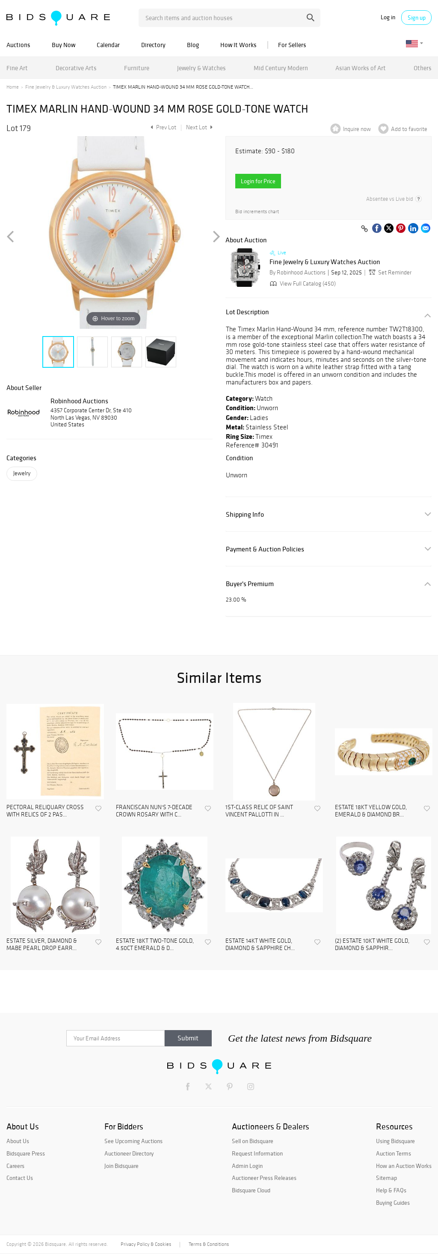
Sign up (417, 17)
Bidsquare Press (25, 1153)
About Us (17, 1141)
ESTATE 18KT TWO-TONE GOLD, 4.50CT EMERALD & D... (155, 945)
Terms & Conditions (209, 1244)
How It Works (238, 45)
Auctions (18, 45)
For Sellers (292, 45)
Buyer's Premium (250, 584)
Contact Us (19, 1178)
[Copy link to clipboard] (364, 229)
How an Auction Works (404, 1166)
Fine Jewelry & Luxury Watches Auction (66, 87)
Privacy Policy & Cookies (146, 1244)
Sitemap (386, 1178)
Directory (153, 45)
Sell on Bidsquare (252, 1141)
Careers (15, 1166)
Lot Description (247, 312)
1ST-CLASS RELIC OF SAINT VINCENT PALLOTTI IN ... (259, 811)
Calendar (108, 45)
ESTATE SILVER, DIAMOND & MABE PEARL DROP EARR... (41, 945)
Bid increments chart (257, 211)
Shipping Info (245, 514)
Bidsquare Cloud (251, 1190)
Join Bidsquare (121, 1166)
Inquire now (357, 129)
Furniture (136, 68)
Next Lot (199, 127)
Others (423, 68)
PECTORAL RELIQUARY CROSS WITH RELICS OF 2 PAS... (45, 811)
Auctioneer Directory (129, 1153)
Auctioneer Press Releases (264, 1178)
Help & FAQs (391, 1190)
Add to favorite (409, 129)
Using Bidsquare (395, 1141)
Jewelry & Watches (201, 68)
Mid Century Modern (281, 68)
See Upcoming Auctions (133, 1141)
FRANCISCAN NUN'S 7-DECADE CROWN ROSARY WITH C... (154, 811)
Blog (193, 45)
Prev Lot (162, 127)
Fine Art (17, 68)
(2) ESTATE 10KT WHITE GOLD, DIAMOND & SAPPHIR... (372, 945)
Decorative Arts (76, 68)
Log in (388, 17)
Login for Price (258, 181)
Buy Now (63, 45)
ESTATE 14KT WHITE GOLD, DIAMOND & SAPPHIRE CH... (260, 945)
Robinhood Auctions (79, 400)
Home (12, 87)
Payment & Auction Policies (265, 549)
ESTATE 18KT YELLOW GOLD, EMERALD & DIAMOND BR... (371, 811)
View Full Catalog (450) (302, 283)
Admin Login (247, 1166)
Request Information (257, 1153)
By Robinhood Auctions (297, 272)
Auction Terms (393, 1153)
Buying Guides (393, 1202)
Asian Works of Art (360, 68)
